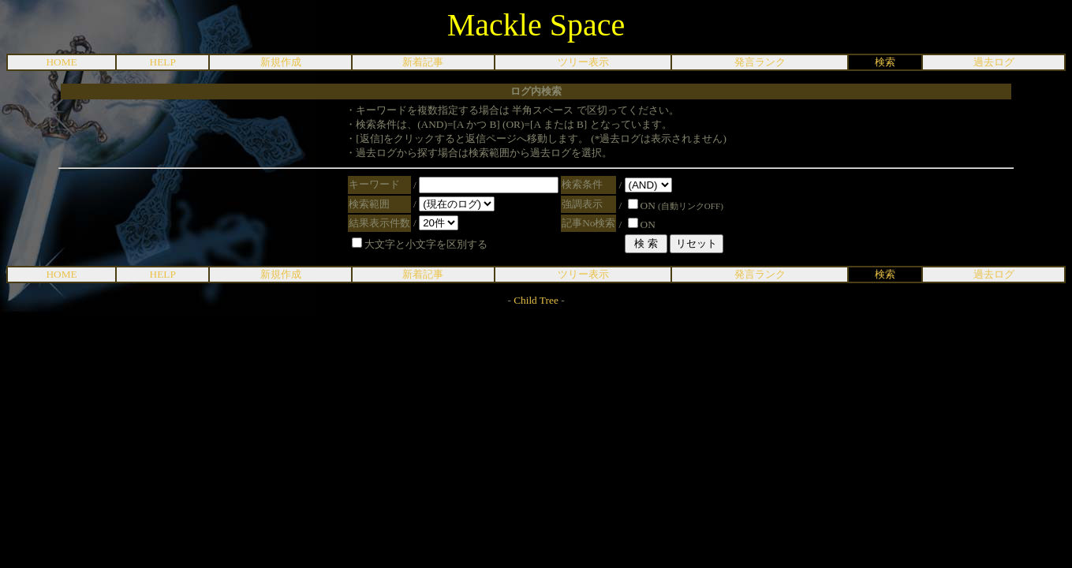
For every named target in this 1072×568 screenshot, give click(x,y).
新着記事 (422, 62)
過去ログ (993, 62)
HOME (61, 62)
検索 (885, 62)
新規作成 (280, 62)
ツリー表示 (583, 62)
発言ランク (760, 62)
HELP (163, 62)
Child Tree (536, 300)
